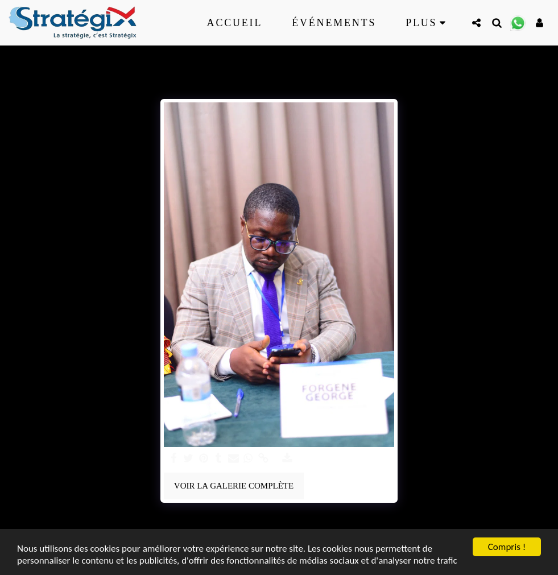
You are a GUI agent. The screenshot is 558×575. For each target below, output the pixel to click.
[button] (476, 22)
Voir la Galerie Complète (234, 485)
